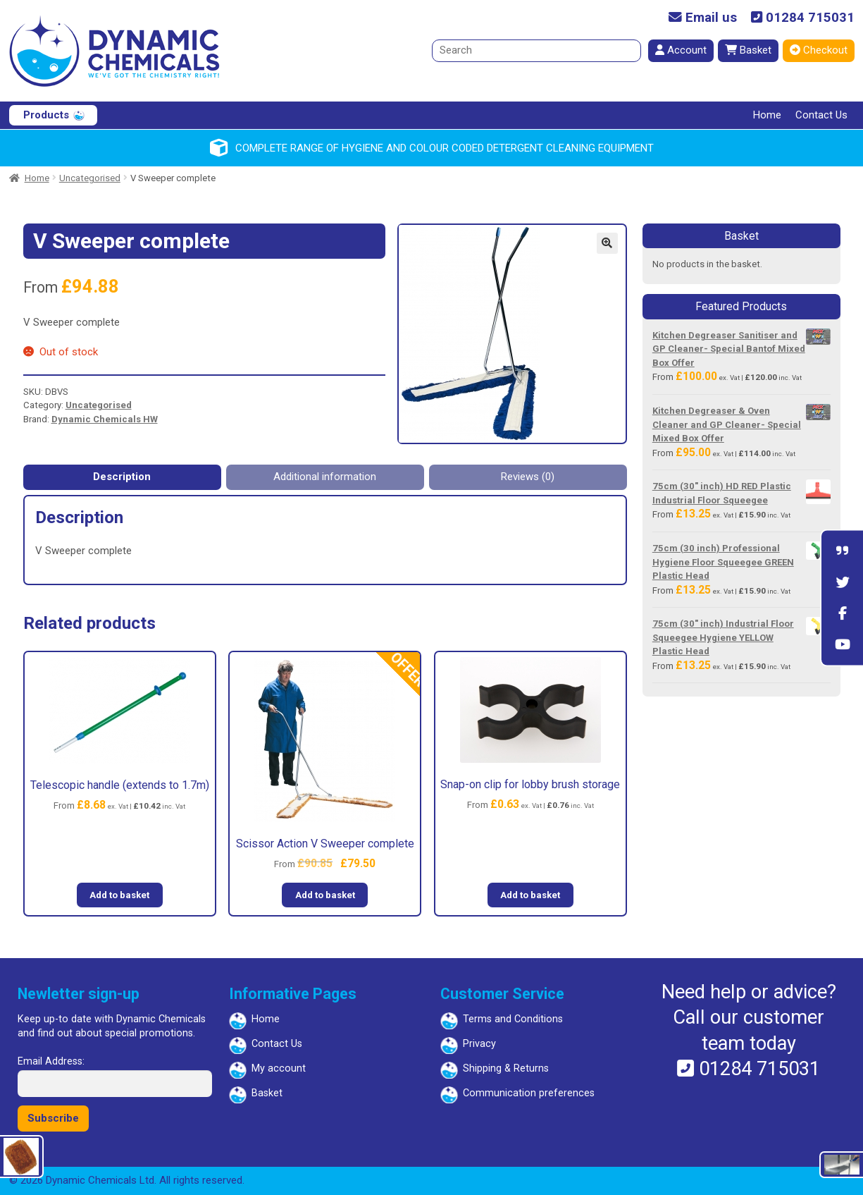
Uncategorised (89, 178)
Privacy (479, 1044)
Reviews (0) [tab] (527, 476)
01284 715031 (803, 18)
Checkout (819, 50)
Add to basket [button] (119, 895)
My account (279, 1068)
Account (681, 50)
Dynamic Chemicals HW (104, 419)
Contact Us (821, 115)
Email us (703, 18)
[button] (607, 243)
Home (767, 115)
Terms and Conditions (513, 1019)
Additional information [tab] (324, 476)
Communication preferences (529, 1093)
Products (46, 115)
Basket (748, 50)
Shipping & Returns (506, 1068)
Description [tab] (122, 476)
